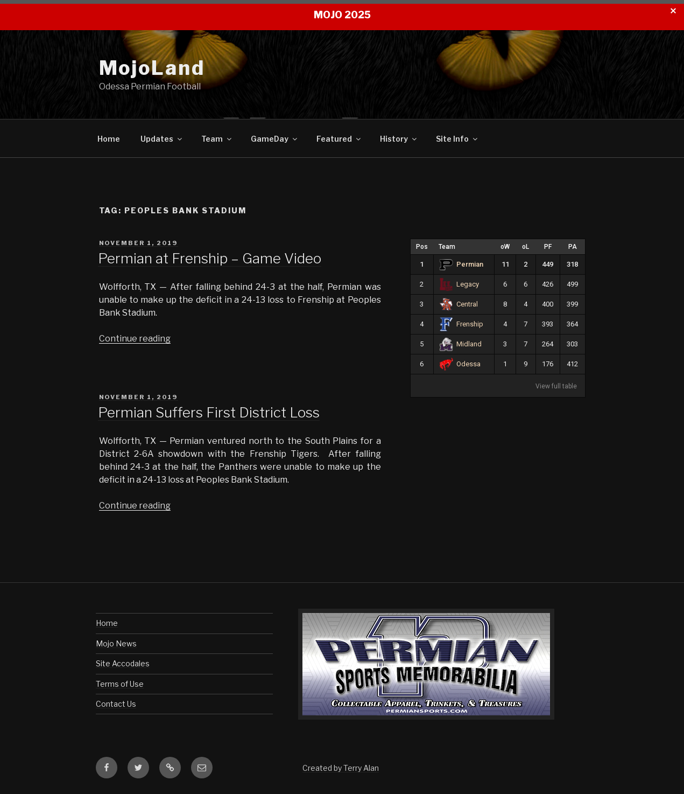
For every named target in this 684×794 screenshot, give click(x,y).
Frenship (461, 324)
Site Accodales (123, 663)
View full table (556, 386)
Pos (422, 246)
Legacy (459, 284)
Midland (460, 344)
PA (572, 246)
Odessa (460, 364)
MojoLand (152, 68)
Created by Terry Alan (340, 767)
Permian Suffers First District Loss (209, 412)
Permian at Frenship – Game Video (209, 258)
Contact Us (116, 703)
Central (458, 304)
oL (525, 246)
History (399, 138)
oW (505, 246)
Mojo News (116, 643)
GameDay (275, 138)
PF (548, 246)
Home (108, 138)
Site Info (457, 138)
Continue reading (135, 338)
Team (217, 138)
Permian (461, 264)
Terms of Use (120, 683)
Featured (339, 138)
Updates (162, 138)
